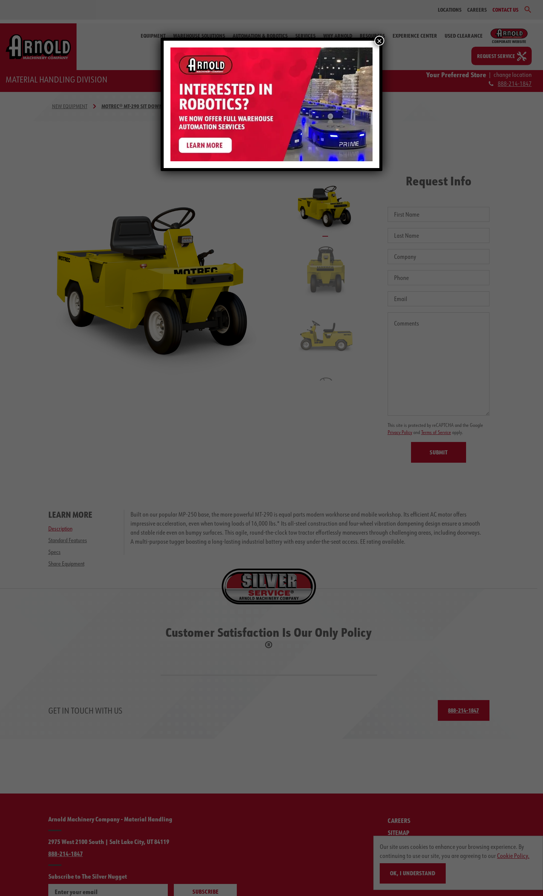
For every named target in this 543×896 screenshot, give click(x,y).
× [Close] (379, 41)
